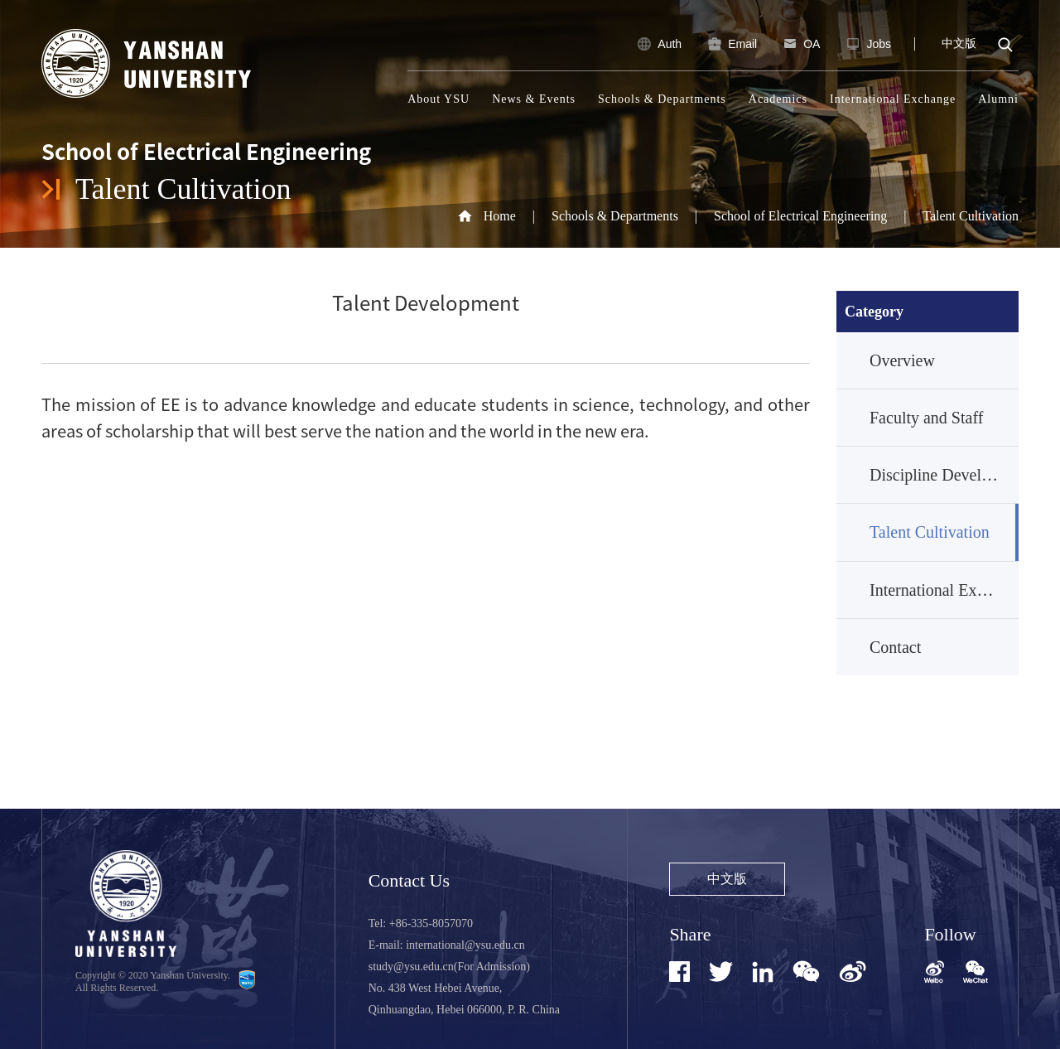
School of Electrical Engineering (800, 216)
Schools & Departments (662, 99)
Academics (778, 99)
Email (731, 44)
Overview (902, 360)
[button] (975, 974)
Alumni (998, 99)
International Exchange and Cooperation (944, 590)
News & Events (534, 99)
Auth (658, 44)
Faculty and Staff (926, 417)
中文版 (959, 43)
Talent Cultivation (971, 216)
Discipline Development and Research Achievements (944, 475)
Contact (895, 647)
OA (800, 44)
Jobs (867, 44)
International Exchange (893, 99)
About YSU (438, 99)
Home (500, 216)
